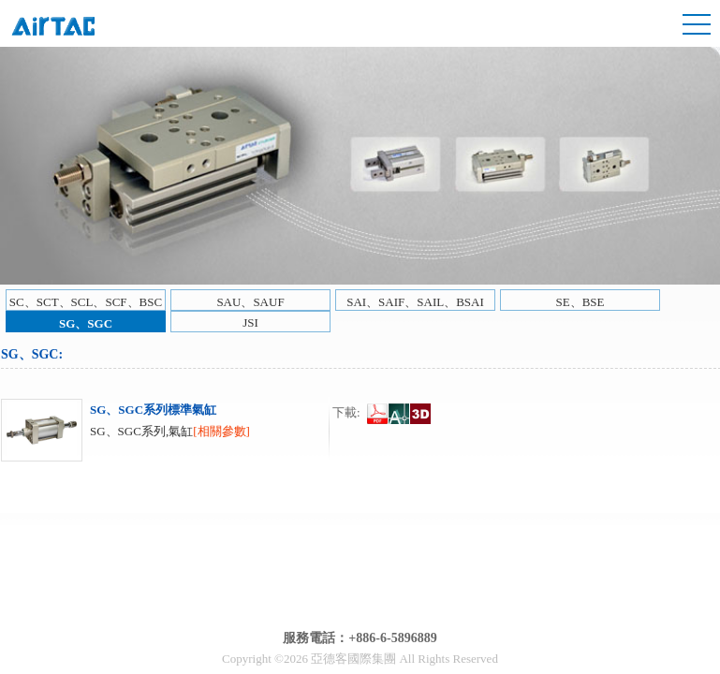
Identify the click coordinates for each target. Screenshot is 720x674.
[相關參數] (221, 431)
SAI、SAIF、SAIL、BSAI (415, 302)
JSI (250, 322)
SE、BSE (579, 302)
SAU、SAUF (250, 302)
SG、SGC (85, 323)
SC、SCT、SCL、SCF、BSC (85, 302)
